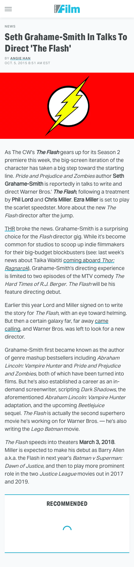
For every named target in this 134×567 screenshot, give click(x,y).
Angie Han (20, 58)
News (10, 26)
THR (10, 228)
